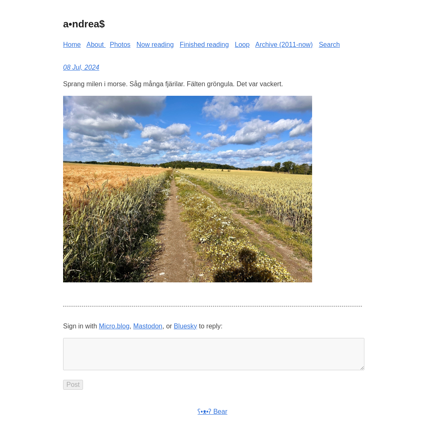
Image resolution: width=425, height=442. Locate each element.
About (95, 44)
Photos (120, 44)
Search (329, 44)
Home (72, 44)
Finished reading (204, 44)
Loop (242, 44)
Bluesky (185, 326)
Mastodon (147, 326)
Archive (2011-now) (284, 44)
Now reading (155, 44)
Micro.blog (114, 326)
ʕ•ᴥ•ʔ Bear (212, 418)
